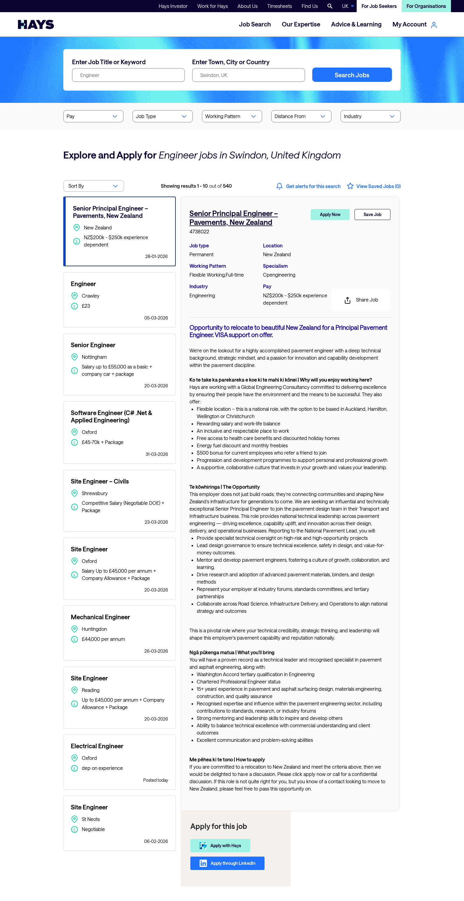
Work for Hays (212, 6)
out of (196, 186)
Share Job (361, 300)
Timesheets (279, 6)
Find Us (310, 6)
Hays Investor (173, 6)
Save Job (372, 214)
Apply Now (330, 214)
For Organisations (426, 6)
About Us (247, 6)
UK (345, 6)
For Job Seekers (379, 6)
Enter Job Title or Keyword (109, 61)
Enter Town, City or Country (231, 61)
